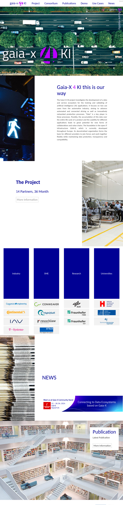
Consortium (51, 3)
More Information (27, 199)
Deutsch (121, 1)
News (111, 3)
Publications (69, 3)
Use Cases (98, 3)
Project (36, 3)
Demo (84, 3)
